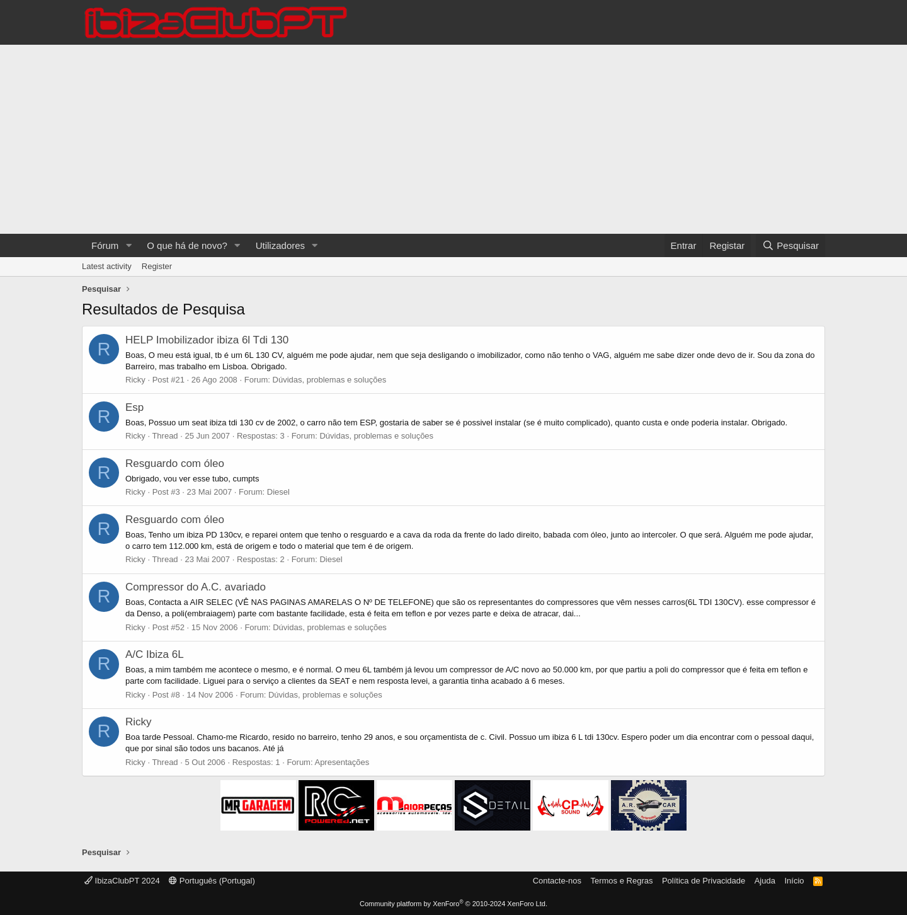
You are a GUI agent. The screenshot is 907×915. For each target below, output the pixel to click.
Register (157, 266)
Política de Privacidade (703, 880)
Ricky (135, 379)
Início (794, 880)
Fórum (104, 245)
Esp (134, 407)
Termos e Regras (621, 880)
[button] (128, 245)
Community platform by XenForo (453, 903)
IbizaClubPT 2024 (122, 880)
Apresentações (341, 762)
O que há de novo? (187, 245)
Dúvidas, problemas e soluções (330, 379)
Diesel (278, 492)
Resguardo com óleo (174, 463)
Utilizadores (280, 245)
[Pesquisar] (790, 245)
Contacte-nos (557, 880)
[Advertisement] (453, 139)
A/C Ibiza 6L (154, 654)
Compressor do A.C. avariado (195, 587)
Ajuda (765, 880)
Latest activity (107, 266)
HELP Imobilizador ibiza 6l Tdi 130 (206, 340)
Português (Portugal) (212, 880)
